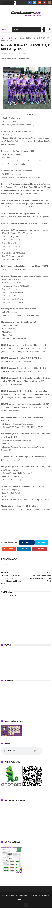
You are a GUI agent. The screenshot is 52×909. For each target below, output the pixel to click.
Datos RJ (12, 38)
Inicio (4, 30)
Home (3, 38)
